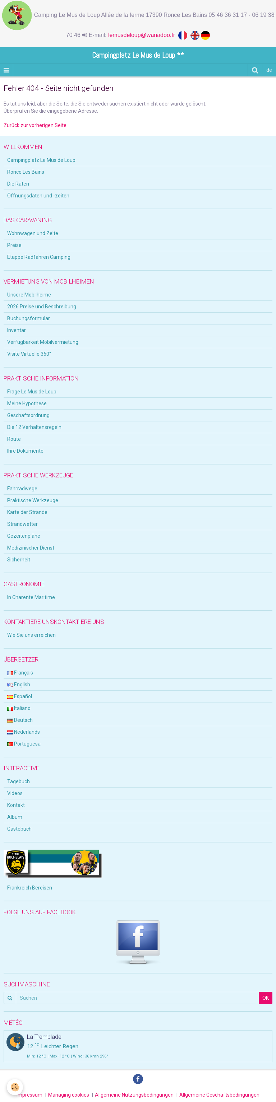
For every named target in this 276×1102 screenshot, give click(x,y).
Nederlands (23, 732)
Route (14, 439)
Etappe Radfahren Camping (38, 257)
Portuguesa (24, 744)
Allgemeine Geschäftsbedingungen (219, 1095)
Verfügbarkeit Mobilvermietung (42, 342)
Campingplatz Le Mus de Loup (41, 160)
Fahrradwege (22, 488)
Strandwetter (22, 524)
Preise (14, 245)
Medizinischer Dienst (30, 548)
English (18, 684)
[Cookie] (15, 1087)
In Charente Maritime (31, 597)
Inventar (16, 330)
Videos (15, 793)
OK (265, 998)
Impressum (29, 1095)
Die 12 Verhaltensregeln (34, 427)
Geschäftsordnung (28, 415)
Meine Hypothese (27, 403)
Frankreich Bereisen (29, 888)
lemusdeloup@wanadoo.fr (143, 35)
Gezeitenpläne (23, 536)
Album (14, 817)
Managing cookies (68, 1095)
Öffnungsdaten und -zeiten (38, 196)
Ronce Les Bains (25, 172)
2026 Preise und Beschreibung (41, 306)
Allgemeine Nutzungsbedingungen (134, 1095)
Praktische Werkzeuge (32, 500)
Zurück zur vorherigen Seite (35, 125)
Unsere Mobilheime (29, 295)
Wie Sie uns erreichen (31, 635)
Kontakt (16, 805)
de (269, 70)
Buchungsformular (28, 318)
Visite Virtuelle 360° (29, 354)
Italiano (19, 708)
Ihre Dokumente (25, 451)
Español (19, 696)
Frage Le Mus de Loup (31, 391)
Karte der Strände (27, 512)
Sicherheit (18, 559)
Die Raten (18, 184)
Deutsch (20, 720)
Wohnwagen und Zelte (32, 233)
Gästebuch (19, 829)
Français (20, 673)
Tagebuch (18, 781)
